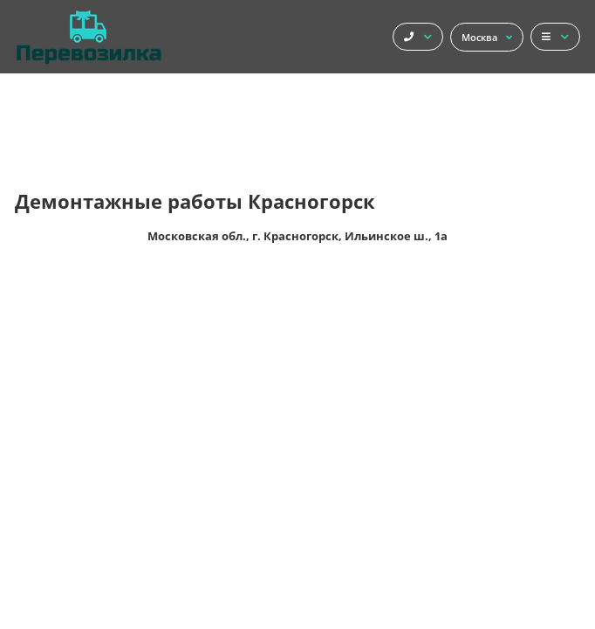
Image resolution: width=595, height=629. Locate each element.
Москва (487, 37)
